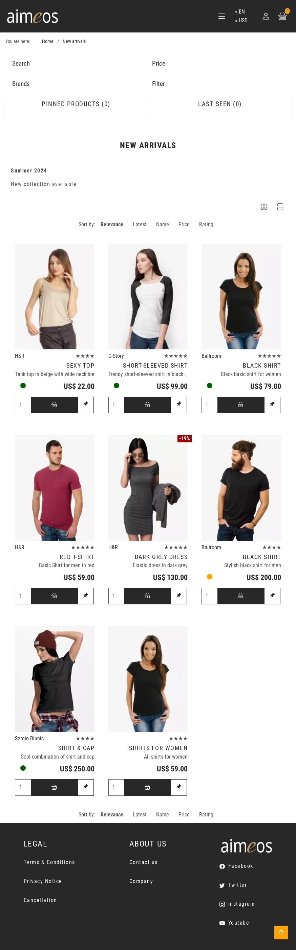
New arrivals (74, 41)
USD (243, 20)
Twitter (237, 885)
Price (184, 224)
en (242, 11)
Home (48, 41)
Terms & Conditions (49, 862)
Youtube (239, 923)
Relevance (112, 224)
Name (162, 224)
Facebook (240, 866)
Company (141, 881)
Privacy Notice (43, 881)
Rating (206, 224)
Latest (140, 224)
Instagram (241, 904)
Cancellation (40, 900)
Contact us (143, 862)
